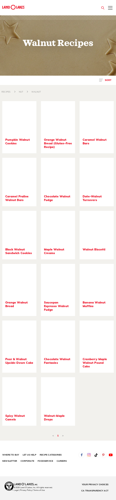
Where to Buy (10, 455)
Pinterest (103, 455)
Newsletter (9, 461)
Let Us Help (29, 455)
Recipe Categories (51, 455)
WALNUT (36, 92)
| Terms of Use (38, 490)
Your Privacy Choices (95, 485)
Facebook (82, 455)
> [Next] (63, 436)
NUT (21, 92)
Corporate (27, 461)
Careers (62, 461)
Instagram (89, 455)
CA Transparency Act (94, 491)
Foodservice (45, 461)
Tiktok (96, 455)
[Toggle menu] (110, 8)
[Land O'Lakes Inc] (27, 484)
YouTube (111, 455)
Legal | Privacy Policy (23, 490)
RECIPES (6, 92)
